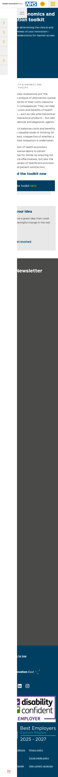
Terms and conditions (13, 750)
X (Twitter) (4, 686)
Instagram (27, 686)
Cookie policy (9, 758)
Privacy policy (36, 750)
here (33, 185)
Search (42, 4)
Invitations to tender (13, 766)
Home (5, 84)
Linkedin (20, 686)
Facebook (12, 686)
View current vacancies (41, 766)
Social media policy (39, 758)
